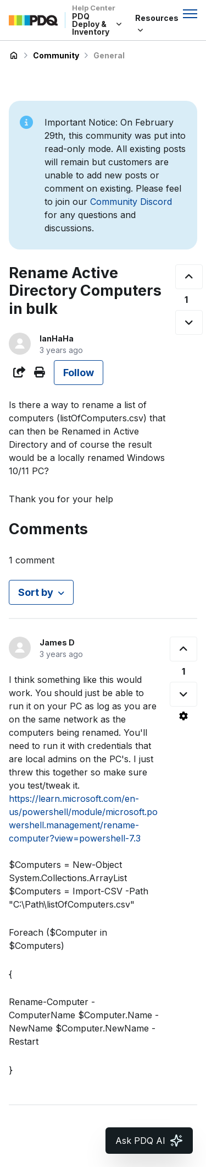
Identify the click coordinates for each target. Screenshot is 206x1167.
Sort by (35, 592)
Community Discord (131, 201)
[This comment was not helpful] (183, 694)
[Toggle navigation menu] (190, 13)
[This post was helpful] (189, 276)
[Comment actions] (183, 716)
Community (56, 55)
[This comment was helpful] (183, 649)
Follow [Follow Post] (78, 372)
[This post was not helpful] (189, 322)
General (109, 55)
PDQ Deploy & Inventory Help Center (14, 56)
